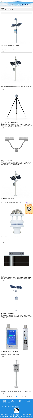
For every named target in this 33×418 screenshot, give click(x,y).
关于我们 (20, 401)
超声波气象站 (3, 9)
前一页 (14, 396)
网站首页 (4, 400)
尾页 (26, 396)
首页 (11, 396)
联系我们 (28, 401)
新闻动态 (20, 400)
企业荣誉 (12, 401)
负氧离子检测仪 (11, 9)
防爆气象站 (6, 9)
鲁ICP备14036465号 (18, 417)
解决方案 (4, 401)
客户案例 (28, 400)
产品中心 (12, 400)
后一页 (23, 396)
